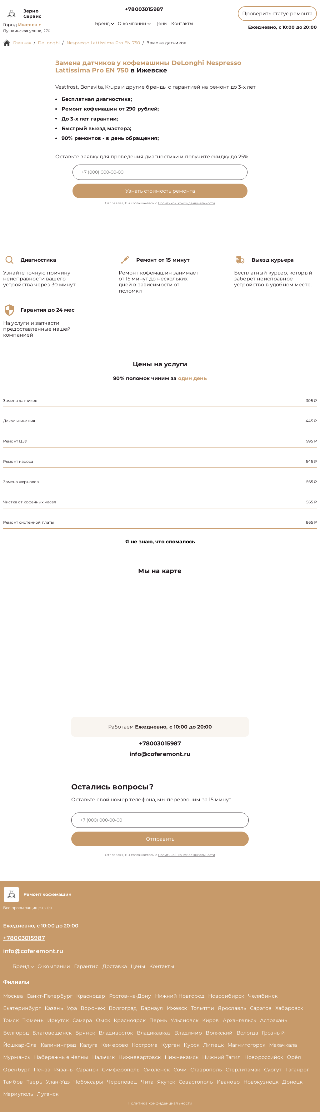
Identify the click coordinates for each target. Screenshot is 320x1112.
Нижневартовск (139, 1057)
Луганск (47, 1094)
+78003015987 (144, 9)
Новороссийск (263, 1057)
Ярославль (232, 1008)
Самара (82, 1020)
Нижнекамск (182, 1057)
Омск (103, 1020)
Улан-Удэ (58, 1082)
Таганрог (297, 1070)
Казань (54, 1008)
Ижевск (177, 1008)
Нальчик (103, 1057)
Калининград (58, 1045)
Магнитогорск (246, 1045)
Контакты (182, 23)
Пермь (158, 1020)
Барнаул (152, 1008)
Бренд (104, 23)
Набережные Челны (61, 1057)
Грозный (273, 1033)
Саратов (261, 1008)
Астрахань (273, 1020)
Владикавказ (154, 1033)
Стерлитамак (243, 1070)
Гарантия (86, 966)
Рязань (63, 1070)
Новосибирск (226, 996)
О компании (134, 23)
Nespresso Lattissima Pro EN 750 (103, 43)
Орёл (294, 1057)
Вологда (247, 1033)
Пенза (42, 1070)
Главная (22, 43)
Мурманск (16, 1057)
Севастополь (196, 1082)
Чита (147, 1082)
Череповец (122, 1082)
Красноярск (130, 1020)
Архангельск (240, 1020)
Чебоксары (88, 1082)
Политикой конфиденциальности (186, 203)
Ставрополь (206, 1070)
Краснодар (90, 996)
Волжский (219, 1033)
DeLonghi (49, 43)
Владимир (188, 1033)
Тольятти (202, 1008)
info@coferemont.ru (160, 754)
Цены (161, 23)
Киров (210, 1020)
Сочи (180, 1070)
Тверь (34, 1082)
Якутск (166, 1082)
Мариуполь (18, 1094)
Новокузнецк (261, 1082)
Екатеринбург (22, 1008)
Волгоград (123, 1008)
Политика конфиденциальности (160, 1103)
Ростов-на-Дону (130, 996)
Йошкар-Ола (20, 1045)
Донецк (292, 1082)
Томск (11, 1020)
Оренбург (16, 1070)
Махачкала (283, 1045)
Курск (191, 1045)
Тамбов (13, 1082)
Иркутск (58, 1020)
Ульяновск (184, 1020)
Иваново (228, 1082)
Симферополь (121, 1070)
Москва (13, 996)
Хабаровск (289, 1008)
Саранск (87, 1070)
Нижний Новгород (179, 996)
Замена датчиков (167, 43)
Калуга (89, 1045)
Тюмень (32, 1020)
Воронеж (93, 1008)
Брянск (85, 1033)
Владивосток (116, 1033)
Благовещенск (52, 1033)
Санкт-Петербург (49, 996)
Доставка (114, 966)
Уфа (72, 1008)
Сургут (273, 1070)
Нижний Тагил (221, 1057)
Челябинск (263, 996)
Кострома (145, 1045)
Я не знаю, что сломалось (160, 542)
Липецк (213, 1045)
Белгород (16, 1033)
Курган (170, 1045)
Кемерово (114, 1045)
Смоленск (156, 1070)
